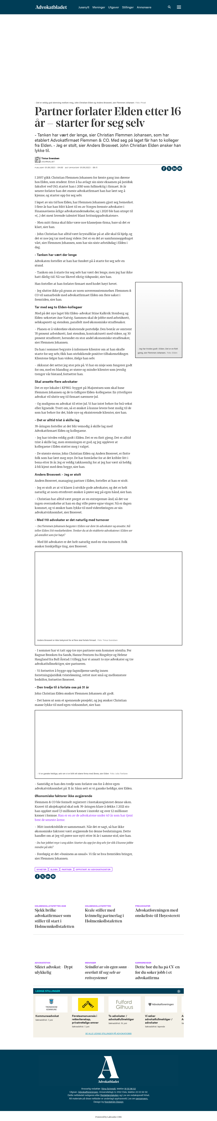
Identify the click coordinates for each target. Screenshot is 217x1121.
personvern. (142, 1098)
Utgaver (120, 7)
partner (67, 869)
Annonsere (151, 7)
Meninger (105, 7)
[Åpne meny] (179, 7)
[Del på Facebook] (163, 167)
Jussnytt (90, 7)
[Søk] (169, 7)
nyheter (41, 869)
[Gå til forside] (58, 7)
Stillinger (135, 7)
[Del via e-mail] (179, 167)
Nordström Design (113, 1101)
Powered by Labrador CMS (108, 1117)
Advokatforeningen (88, 1092)
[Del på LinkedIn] (174, 167)
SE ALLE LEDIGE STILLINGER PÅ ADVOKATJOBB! (108, 1033)
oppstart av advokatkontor (93, 869)
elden (54, 869)
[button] (179, 991)
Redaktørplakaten (109, 1095)
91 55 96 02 (130, 1088)
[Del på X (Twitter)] (168, 167)
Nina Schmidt (108, 1088)
